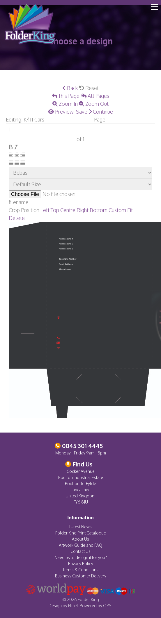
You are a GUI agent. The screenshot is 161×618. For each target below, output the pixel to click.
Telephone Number (67, 259)
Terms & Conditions (80, 569)
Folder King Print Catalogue (80, 532)
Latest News (80, 526)
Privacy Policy (80, 563)
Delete (17, 218)
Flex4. (73, 605)
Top (55, 210)
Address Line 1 (66, 239)
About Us (80, 539)
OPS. (107, 605)
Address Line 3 (66, 249)
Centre (67, 210)
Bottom (98, 210)
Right (83, 210)
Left (44, 210)
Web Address (65, 269)
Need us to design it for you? (80, 557)
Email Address (66, 264)
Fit (130, 210)
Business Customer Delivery (80, 575)
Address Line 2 (66, 244)
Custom (117, 210)
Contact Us (80, 551)
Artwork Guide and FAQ (80, 545)
